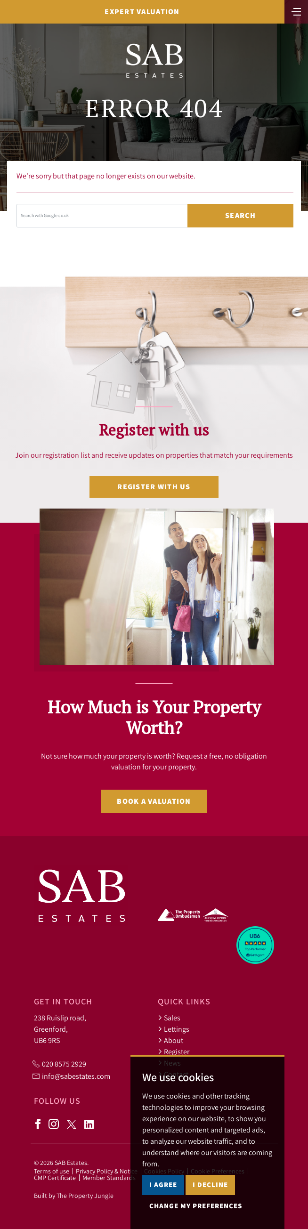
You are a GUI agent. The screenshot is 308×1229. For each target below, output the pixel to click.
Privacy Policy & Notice (107, 1171)
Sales (169, 1017)
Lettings (173, 1029)
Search (240, 215)
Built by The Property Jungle (73, 1195)
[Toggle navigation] (296, 11)
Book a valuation (154, 801)
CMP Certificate (55, 1177)
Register (173, 1051)
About (170, 1040)
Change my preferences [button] (195, 1205)
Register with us (153, 487)
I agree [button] (163, 1184)
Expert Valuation (142, 11)
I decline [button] (210, 1184)
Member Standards (109, 1177)
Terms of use (51, 1171)
